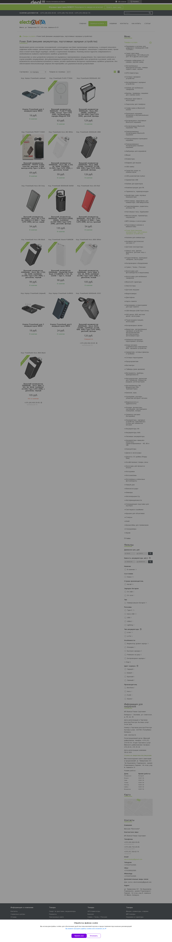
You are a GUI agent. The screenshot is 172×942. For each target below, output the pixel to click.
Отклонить (96, 936)
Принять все (79, 936)
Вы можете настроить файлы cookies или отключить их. (85, 931)
